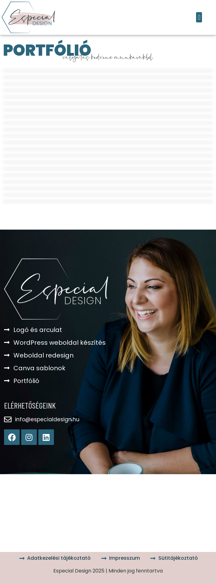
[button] (199, 17)
